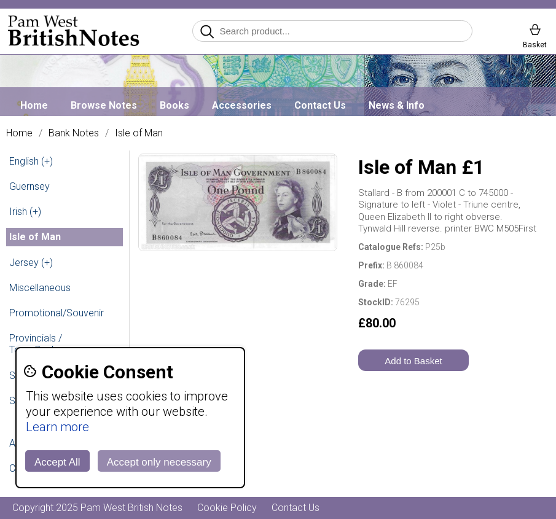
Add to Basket (413, 361)
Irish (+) (25, 211)
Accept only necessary (159, 462)
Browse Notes (104, 105)
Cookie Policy (227, 507)
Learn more (57, 426)
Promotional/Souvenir (56, 313)
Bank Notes (74, 133)
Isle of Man (139, 133)
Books (174, 105)
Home (34, 105)
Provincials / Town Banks (35, 344)
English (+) (31, 161)
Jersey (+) (31, 262)
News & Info (397, 105)
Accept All (57, 462)
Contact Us (320, 105)
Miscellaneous (40, 288)
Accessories (242, 105)
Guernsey (29, 186)
